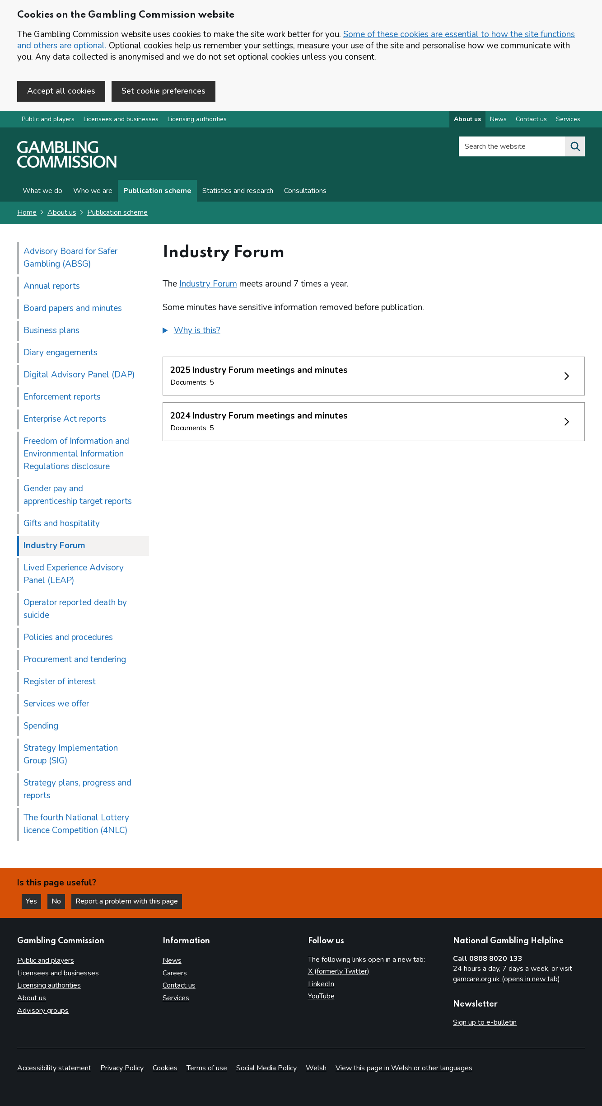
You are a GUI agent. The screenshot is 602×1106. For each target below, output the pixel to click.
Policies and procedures (68, 637)
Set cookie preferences (163, 90)
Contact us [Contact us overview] (531, 119)
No (58, 901)
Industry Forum (208, 284)
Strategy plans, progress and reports (77, 789)
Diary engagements (60, 352)
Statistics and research (237, 191)
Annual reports (51, 286)
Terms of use (207, 1068)
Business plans (51, 330)
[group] (374, 332)
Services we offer (56, 704)
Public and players (48, 119)
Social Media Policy (266, 1068)
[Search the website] (575, 146)
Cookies (165, 1068)
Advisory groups (43, 1011)
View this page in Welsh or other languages (404, 1068)
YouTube (321, 996)
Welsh (316, 1068)
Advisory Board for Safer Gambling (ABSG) (70, 257)
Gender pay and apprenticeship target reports (77, 495)
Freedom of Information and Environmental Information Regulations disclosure (76, 453)
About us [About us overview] (467, 119)
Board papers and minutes (72, 308)
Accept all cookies (61, 90)
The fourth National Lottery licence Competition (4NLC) (76, 824)
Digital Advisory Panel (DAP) (79, 375)
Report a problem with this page (126, 901)
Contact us (179, 985)
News (172, 960)
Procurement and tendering (74, 659)
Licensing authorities (197, 119)
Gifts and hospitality (61, 523)
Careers (175, 973)
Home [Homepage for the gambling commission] (27, 212)
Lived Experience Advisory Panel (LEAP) (73, 574)
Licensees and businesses (121, 119)
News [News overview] (498, 119)
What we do (42, 191)
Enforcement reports (62, 397)
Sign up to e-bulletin (485, 1022)
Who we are (92, 191)
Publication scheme (157, 191)
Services (176, 998)
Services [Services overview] (568, 119)
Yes (33, 901)
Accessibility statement (54, 1068)
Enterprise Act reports (64, 419)
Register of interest (59, 681)
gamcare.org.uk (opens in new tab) (506, 979)
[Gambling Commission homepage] (67, 165)
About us (61, 212)
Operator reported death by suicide (75, 609)
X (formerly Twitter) (338, 971)
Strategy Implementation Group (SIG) (70, 754)
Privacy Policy (122, 1068)
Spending (40, 726)
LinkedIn (321, 984)
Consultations (305, 191)
